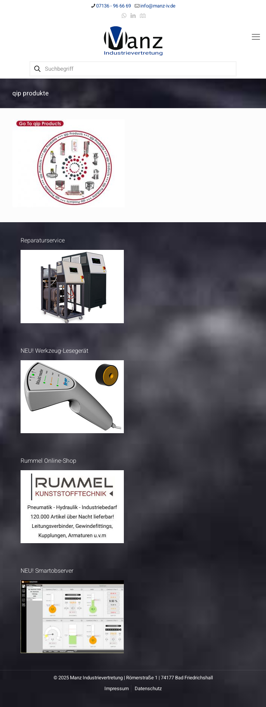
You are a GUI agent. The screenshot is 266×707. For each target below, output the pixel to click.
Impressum (116, 688)
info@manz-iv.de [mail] (157, 5)
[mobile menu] (256, 37)
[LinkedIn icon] (133, 16)
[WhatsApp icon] (124, 16)
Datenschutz (148, 688)
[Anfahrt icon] (143, 16)
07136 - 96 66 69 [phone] (113, 5)
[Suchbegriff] (133, 68)
